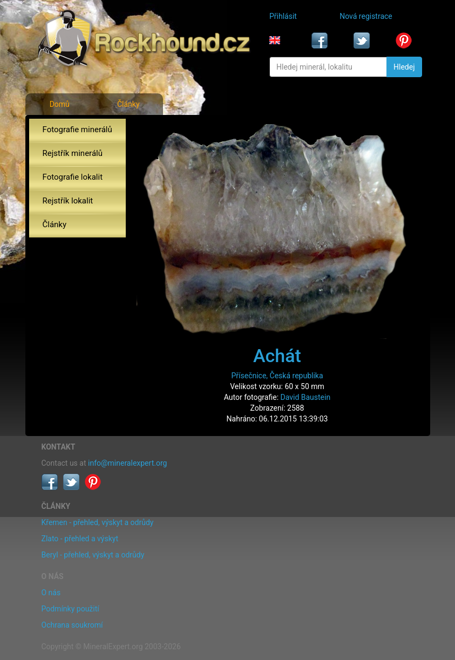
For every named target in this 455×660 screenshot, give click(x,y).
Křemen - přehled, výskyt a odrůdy (98, 522)
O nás (51, 592)
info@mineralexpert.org (127, 463)
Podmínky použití (70, 608)
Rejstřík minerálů (73, 153)
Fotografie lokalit (73, 177)
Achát (277, 355)
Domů (60, 104)
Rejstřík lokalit (68, 201)
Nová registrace (365, 16)
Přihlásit (283, 16)
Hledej (404, 67)
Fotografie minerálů (77, 129)
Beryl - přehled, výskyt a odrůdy (93, 554)
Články (128, 104)
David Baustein (306, 397)
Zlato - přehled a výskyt (80, 538)
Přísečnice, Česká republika (277, 375)
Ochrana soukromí (72, 625)
